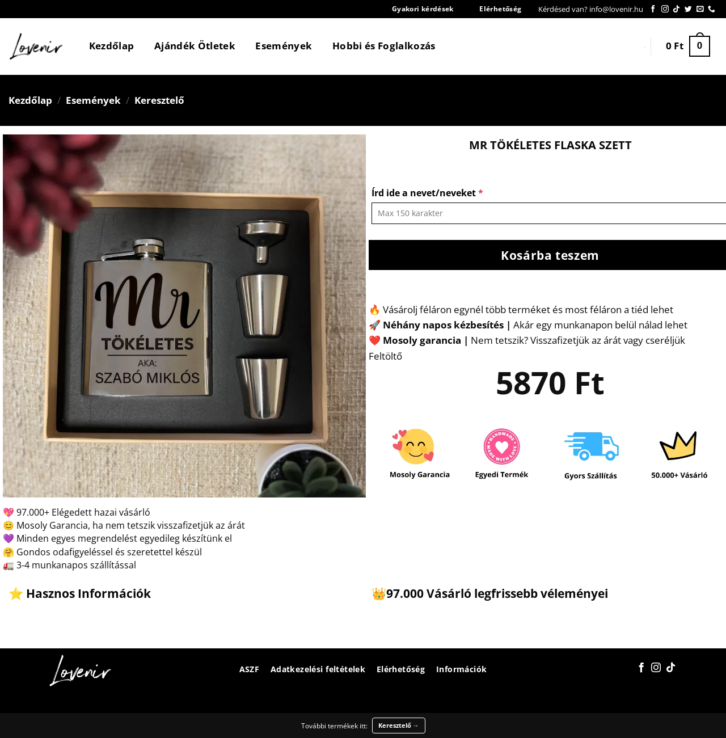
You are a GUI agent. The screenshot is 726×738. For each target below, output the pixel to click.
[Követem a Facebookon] (653, 9)
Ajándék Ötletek (194, 45)
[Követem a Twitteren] (688, 9)
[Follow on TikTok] (676, 9)
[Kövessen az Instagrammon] (665, 9)
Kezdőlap (111, 45)
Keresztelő (159, 100)
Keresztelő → (398, 725)
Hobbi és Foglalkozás (384, 45)
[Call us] (711, 9)
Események (283, 45)
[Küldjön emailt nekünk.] (700, 9)
